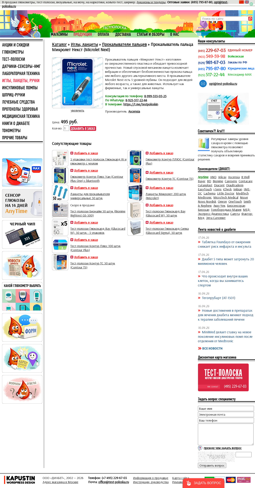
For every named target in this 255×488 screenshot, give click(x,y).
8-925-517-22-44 (136, 100)
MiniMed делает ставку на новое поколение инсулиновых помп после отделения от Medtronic (225, 336)
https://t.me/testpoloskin (140, 104)
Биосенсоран (236, 205)
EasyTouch (205, 189)
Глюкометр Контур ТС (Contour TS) (169, 179)
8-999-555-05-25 (155, 96)
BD (209, 181)
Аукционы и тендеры (151, 2)
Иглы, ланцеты (84, 44)
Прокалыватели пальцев (124, 44)
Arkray (222, 177)
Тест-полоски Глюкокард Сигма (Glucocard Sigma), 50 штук (167, 230)
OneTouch (235, 201)
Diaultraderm (234, 185)
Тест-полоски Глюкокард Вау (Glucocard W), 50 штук (165, 213)
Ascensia (134, 111)
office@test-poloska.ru (113, 482)
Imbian (237, 189)
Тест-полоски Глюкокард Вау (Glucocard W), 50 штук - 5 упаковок (97, 230)
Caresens (231, 181)
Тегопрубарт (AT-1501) (218, 297)
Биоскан (203, 210)
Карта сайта (180, 478)
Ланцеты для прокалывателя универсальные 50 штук (90, 196)
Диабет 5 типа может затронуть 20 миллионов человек (226, 261)
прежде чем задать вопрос (223, 448)
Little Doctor (225, 193)
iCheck (227, 189)
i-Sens (218, 189)
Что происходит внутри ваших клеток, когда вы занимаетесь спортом (223, 280)
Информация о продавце (150, 478)
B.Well (245, 177)
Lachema (209, 193)
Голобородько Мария (226, 210)
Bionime (218, 181)
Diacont (219, 185)
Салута (235, 214)
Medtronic (205, 197)
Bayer (201, 181)
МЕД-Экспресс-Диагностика (224, 212)
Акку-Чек (219, 205)
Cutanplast (205, 185)
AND (213, 177)
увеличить (77, 110)
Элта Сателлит (216, 218)
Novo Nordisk (207, 201)
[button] (203, 483)
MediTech (242, 193)
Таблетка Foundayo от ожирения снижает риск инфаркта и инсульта (224, 244)
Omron (222, 201)
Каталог (59, 44)
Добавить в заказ (86, 153)
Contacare (246, 181)
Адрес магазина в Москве (60, 482)
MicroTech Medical (225, 197)
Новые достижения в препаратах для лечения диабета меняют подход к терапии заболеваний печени (225, 314)
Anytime (203, 177)
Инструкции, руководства (151, 482)
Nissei (244, 197)
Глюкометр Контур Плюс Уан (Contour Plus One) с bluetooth (96, 178)
